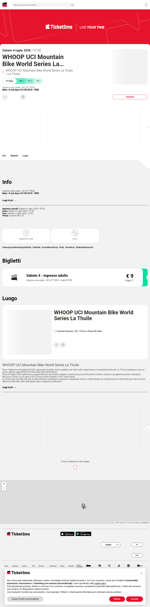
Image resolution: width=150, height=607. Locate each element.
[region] (75, 502)
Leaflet (120, 523)
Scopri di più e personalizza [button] (25, 599)
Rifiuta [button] (117, 599)
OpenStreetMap (133, 523)
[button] (83, 506)
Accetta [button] (134, 599)
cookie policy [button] (100, 583)
